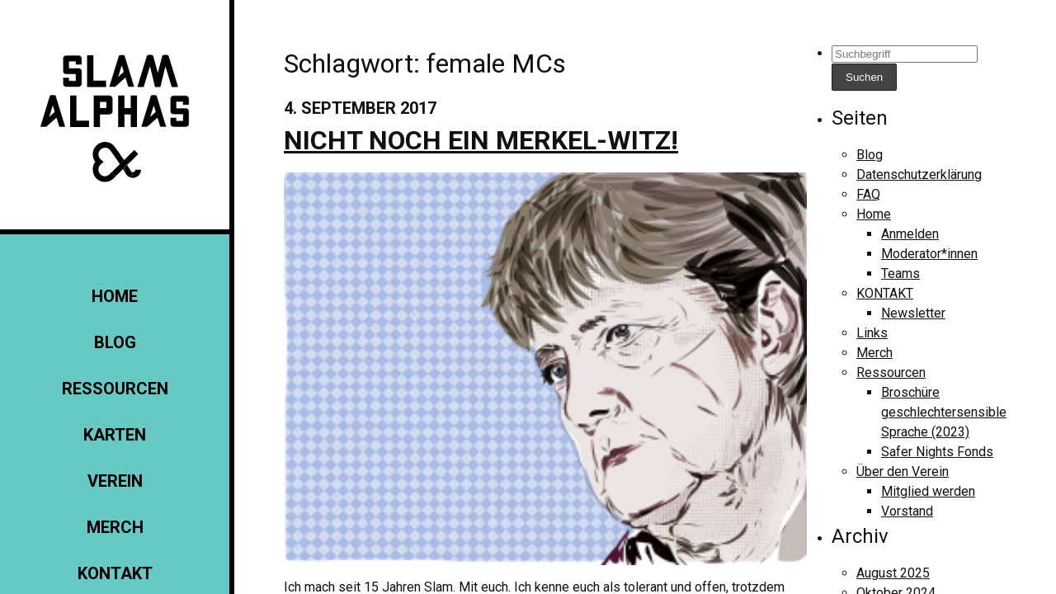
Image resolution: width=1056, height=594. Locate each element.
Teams (900, 273)
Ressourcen (115, 388)
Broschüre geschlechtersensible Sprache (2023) (943, 412)
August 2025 (893, 573)
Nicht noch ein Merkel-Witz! (481, 140)
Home (115, 296)
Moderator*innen (929, 254)
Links (872, 333)
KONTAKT (115, 573)
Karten (114, 435)
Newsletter (913, 313)
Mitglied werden (928, 491)
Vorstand (907, 511)
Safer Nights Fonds (937, 452)
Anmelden (910, 234)
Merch (115, 527)
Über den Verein (902, 471)
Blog (115, 342)
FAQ (868, 194)
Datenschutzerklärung (919, 174)
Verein (115, 481)
